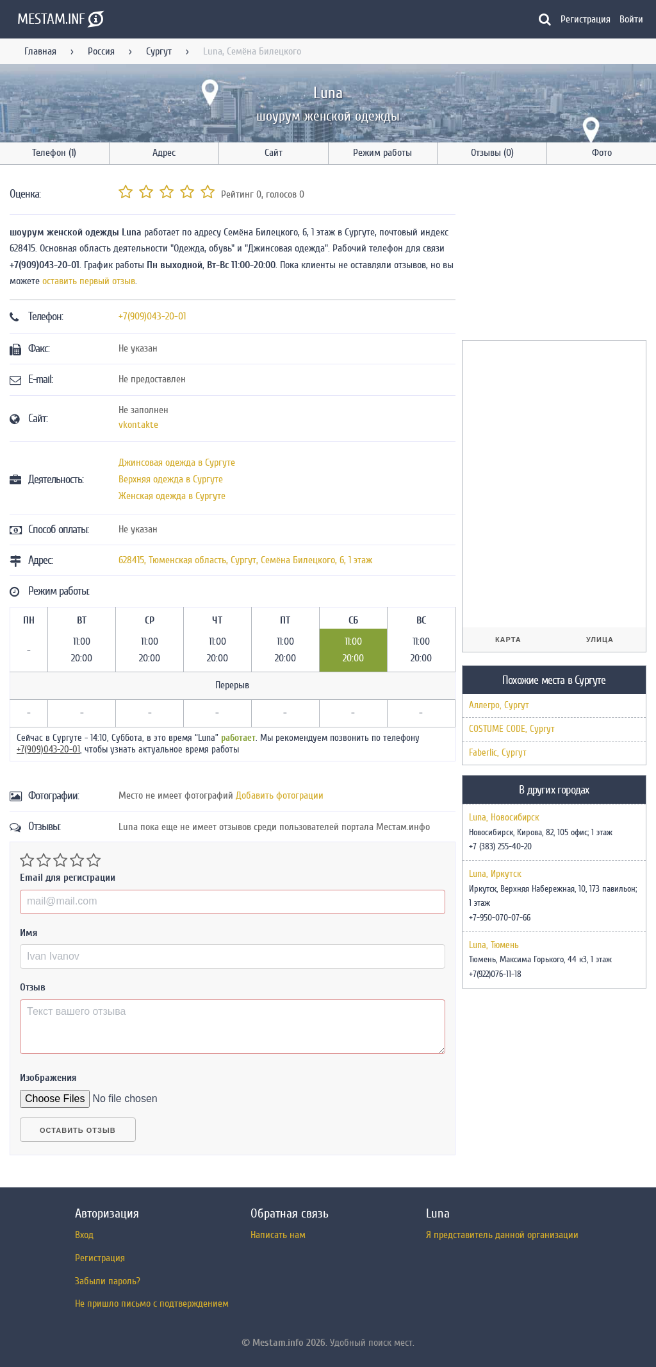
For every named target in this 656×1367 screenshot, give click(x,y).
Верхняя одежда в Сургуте (171, 479)
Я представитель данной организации (502, 1235)
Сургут (159, 51)
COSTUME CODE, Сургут (512, 729)
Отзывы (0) (492, 152)
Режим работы (382, 152)
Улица (600, 639)
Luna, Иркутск (495, 874)
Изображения (48, 1077)
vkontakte (138, 424)
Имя (29, 932)
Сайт (274, 152)
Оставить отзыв (78, 1130)
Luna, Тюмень (494, 945)
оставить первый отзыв (88, 281)
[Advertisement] (558, 254)
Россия (101, 51)
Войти (631, 19)
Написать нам (278, 1235)
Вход (84, 1235)
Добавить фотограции (280, 795)
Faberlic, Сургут (498, 752)
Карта (508, 639)
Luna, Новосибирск (504, 818)
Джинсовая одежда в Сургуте (177, 462)
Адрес (164, 152)
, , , (245, 560)
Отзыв (32, 987)
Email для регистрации (67, 877)
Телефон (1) (54, 152)
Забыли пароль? (107, 1281)
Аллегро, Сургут (499, 705)
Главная (40, 51)
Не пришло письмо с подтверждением (152, 1303)
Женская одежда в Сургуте (172, 496)
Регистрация (586, 19)
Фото (602, 152)
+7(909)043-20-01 (152, 316)
